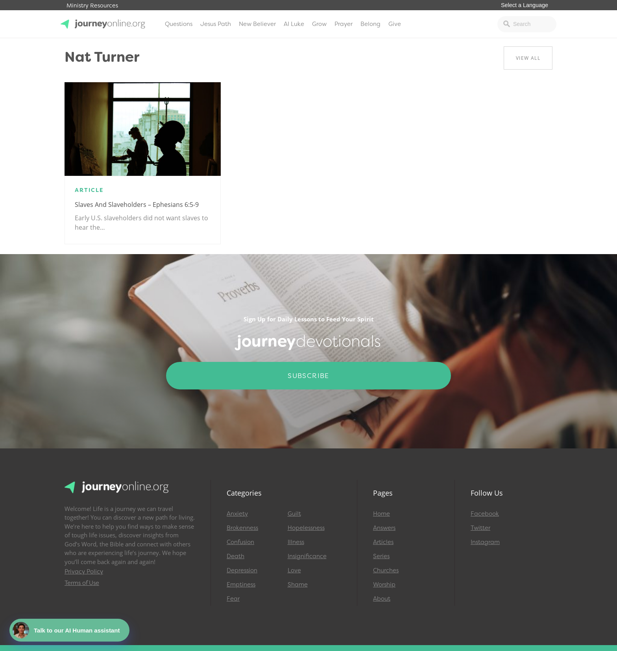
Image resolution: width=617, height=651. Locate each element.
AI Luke (294, 24)
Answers (384, 528)
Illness (296, 542)
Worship (384, 584)
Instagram (485, 542)
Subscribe (308, 375)
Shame (298, 584)
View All (528, 58)
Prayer (343, 24)
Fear (233, 599)
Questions (178, 24)
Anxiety (237, 514)
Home (381, 514)
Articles (383, 542)
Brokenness (242, 528)
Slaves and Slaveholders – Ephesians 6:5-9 (137, 204)
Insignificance (307, 556)
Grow (319, 24)
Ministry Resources (92, 5)
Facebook (485, 514)
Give (394, 24)
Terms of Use (82, 583)
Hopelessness (306, 528)
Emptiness (241, 584)
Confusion (240, 542)
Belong (370, 24)
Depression (242, 570)
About (381, 599)
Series (381, 556)
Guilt (294, 514)
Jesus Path (215, 24)
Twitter (480, 528)
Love (294, 570)
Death (235, 556)
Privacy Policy (84, 571)
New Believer (257, 24)
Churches (386, 570)
